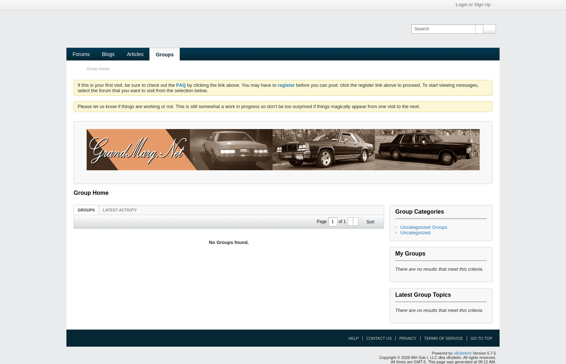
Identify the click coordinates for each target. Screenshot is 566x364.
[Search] (447, 29)
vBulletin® (463, 353)
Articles (135, 54)
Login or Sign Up (475, 4)
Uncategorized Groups (423, 227)
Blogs (108, 54)
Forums (81, 54)
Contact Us (379, 338)
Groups (165, 54)
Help (353, 338)
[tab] (86, 210)
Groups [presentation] (86, 210)
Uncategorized (415, 232)
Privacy (407, 338)
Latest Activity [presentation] (120, 210)
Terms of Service (443, 338)
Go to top (481, 338)
